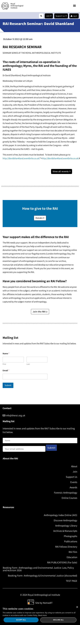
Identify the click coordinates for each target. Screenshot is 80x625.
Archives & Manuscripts (65, 530)
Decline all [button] (58, 620)
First (4, 364)
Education (72, 557)
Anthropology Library (66, 525)
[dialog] (40, 614)
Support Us (71, 476)
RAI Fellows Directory (66, 546)
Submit (8, 385)
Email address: (24, 448)
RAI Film (73, 551)
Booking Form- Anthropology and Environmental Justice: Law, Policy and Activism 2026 (38, 569)
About (74, 466)
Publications (70, 541)
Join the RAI (40, 311)
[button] (74, 5)
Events (73, 482)
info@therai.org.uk (14, 415)
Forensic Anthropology (65, 492)
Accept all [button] (21, 620)
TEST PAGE (71, 580)
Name (5, 436)
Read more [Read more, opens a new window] (42, 615)
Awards (73, 487)
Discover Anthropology (65, 520)
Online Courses (69, 497)
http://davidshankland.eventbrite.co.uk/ (21, 158)
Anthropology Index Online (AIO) (60, 515)
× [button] (77, 607)
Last (28, 364)
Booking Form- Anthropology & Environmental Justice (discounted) (42, 575)
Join (75, 471)
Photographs (70, 536)
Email (6, 370)
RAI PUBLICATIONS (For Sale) (62, 562)
